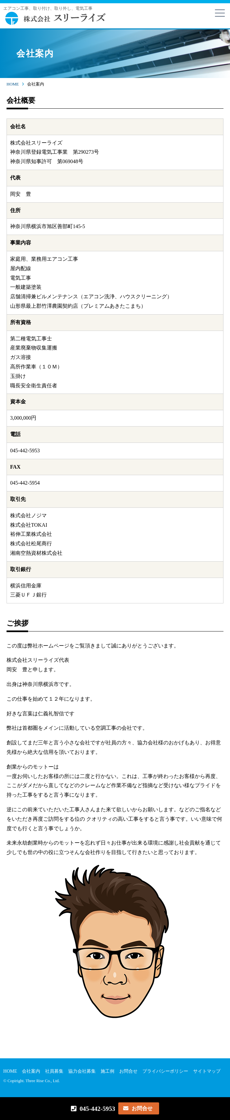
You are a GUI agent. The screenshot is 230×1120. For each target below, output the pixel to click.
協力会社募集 (82, 1071)
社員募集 (54, 1071)
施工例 (107, 1071)
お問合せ (128, 1071)
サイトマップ (207, 1071)
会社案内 (31, 1071)
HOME (13, 84)
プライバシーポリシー (165, 1071)
